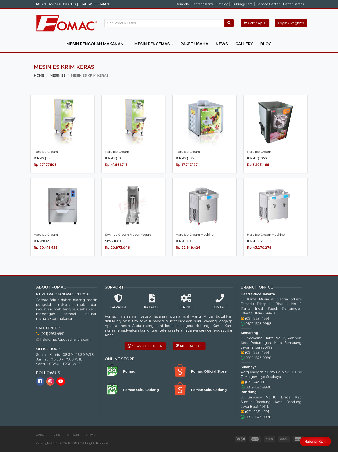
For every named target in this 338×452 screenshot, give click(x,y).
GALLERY (244, 44)
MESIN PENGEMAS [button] (153, 44)
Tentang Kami (202, 4)
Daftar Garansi (293, 4)
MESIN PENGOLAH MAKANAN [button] (96, 44)
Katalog (222, 4)
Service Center (268, 4)
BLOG (266, 44)
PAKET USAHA (194, 44)
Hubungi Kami (242, 4)
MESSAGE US (189, 346)
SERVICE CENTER (145, 346)
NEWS (222, 44)
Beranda (182, 4)
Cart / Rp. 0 (255, 23)
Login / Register (291, 23)
